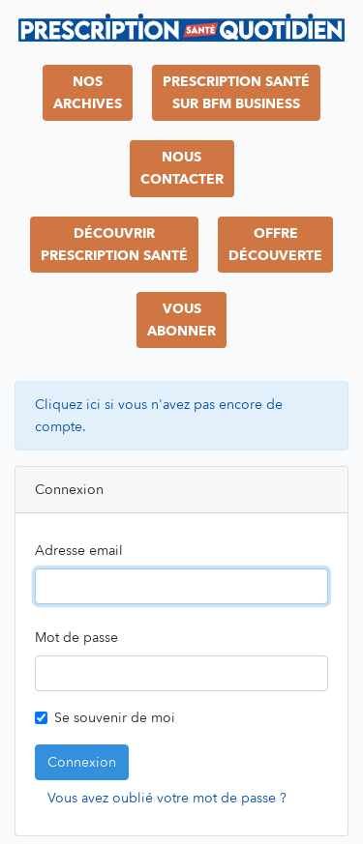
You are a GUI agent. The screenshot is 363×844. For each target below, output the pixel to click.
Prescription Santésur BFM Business (236, 93)
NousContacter (182, 168)
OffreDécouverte (275, 244)
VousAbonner (181, 320)
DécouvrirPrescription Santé (114, 244)
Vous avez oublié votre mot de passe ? (167, 798)
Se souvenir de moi (114, 718)
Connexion (81, 762)
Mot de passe (76, 637)
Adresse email (79, 550)
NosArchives (87, 93)
